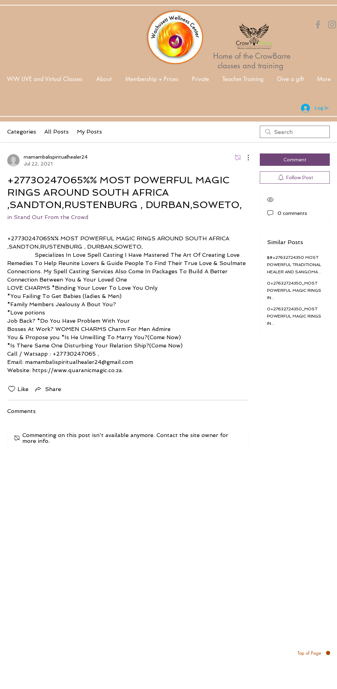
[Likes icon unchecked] (11, 389)
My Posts (89, 131)
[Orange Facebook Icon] (318, 24)
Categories (21, 131)
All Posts (56, 131)
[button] (103, 79)
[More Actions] (245, 157)
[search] (295, 132)
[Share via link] (47, 389)
